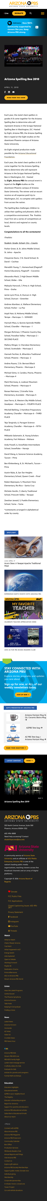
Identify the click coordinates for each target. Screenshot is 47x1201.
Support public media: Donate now (16, 1171)
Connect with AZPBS (11, 1128)
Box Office (8, 1145)
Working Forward (10, 963)
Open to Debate (10, 959)
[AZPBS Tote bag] (13, 724)
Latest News (8, 1022)
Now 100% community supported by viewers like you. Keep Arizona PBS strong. (20, 27)
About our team (10, 1117)
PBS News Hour (9, 1041)
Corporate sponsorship (12, 1181)
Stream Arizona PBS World (13, 979)
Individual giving (10, 1174)
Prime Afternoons (10, 973)
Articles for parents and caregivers (16, 1073)
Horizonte (8, 1028)
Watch (7, 935)
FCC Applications (15, 901)
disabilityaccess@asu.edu (14, 839)
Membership (8, 1177)
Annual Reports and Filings (13, 1154)
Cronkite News (9, 1038)
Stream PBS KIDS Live (11, 1056)
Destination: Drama (11, 969)
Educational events (11, 1091)
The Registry (8, 1097)
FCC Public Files (14, 896)
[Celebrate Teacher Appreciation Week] (23, 599)
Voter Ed (7, 1035)
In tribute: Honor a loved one (14, 1184)
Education (8, 1083)
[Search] (30, 13)
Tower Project (9, 1187)
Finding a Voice (9, 1010)
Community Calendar (12, 1141)
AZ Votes (7, 1031)
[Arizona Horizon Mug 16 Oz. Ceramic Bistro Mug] (13, 713)
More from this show (16, 98)
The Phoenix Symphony (12, 997)
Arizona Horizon (10, 1025)
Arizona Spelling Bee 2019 (16, 801)
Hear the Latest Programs (13, 991)
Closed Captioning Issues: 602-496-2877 (22, 906)
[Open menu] (42, 13)
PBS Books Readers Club (12, 1151)
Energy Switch (9, 953)
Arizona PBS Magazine (12, 1135)
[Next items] (39, 782)
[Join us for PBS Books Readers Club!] (23, 627)
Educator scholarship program (15, 1100)
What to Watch (9, 940)
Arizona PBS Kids (10, 1053)
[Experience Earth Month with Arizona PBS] (23, 571)
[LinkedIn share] (10, 92)
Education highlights (11, 1087)
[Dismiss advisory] (36, 27)
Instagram (13, 921)
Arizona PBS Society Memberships (16, 1168)
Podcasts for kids (10, 1069)
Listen (7, 986)
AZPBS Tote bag (34, 728)
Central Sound (9, 994)
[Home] (23, 4)
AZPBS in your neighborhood (14, 1094)
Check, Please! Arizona (12, 943)
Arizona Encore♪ (10, 1000)
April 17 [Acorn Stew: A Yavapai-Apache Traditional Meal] (9, 561)
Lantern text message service (14, 1063)
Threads (12, 931)
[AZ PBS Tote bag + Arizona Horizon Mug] (13, 734)
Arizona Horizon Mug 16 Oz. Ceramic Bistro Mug (35, 717)
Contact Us (8, 1161)
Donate (12, 891)
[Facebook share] (6, 92)
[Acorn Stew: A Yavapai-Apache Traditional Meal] (23, 538)
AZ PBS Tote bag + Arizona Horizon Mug (35, 738)
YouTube (13, 926)
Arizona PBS (18, 862)
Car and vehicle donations (13, 1190)
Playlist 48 (7, 966)
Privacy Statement (15, 912)
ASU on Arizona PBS (11, 976)
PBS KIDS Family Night (12, 1060)
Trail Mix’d (7, 946)
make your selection (16, 748)
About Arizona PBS (10, 1132)
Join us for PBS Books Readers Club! (20, 650)
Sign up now (23, 695)
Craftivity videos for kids (12, 1066)
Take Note (8, 1004)
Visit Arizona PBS (10, 1158)
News (6, 1017)
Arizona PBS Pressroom (12, 1138)
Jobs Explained (9, 956)
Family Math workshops (12, 1076)
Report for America (11, 1104)
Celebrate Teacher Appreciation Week (20, 622)
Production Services (11, 1148)
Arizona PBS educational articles (15, 1110)
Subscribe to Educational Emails (15, 1114)
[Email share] (14, 92)
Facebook (13, 917)
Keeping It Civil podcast (12, 1007)
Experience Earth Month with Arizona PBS (22, 594)
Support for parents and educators (16, 1107)
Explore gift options (11, 1164)
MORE (29, 761)
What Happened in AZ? (12, 950)
